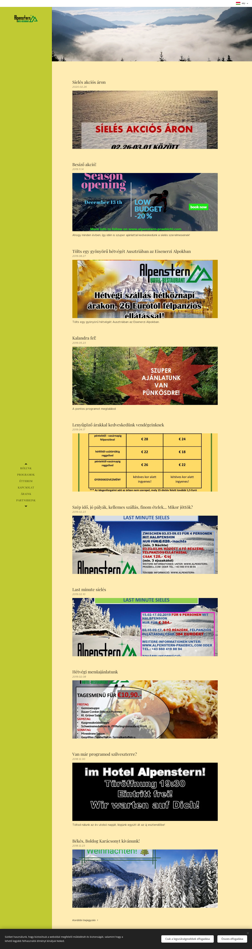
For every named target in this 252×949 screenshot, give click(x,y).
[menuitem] (26, 468)
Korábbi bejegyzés (84, 920)
